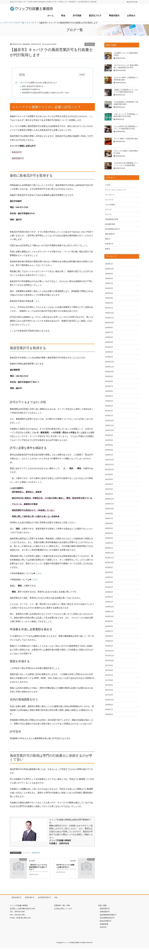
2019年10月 (109, 562)
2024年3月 (109, 352)
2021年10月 (109, 469)
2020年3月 (109, 538)
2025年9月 (109, 274)
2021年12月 (109, 460)
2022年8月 (109, 440)
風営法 (107, 239)
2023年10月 (109, 371)
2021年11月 (109, 464)
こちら (37, 303)
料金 (56, 899)
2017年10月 (109, 660)
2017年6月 (109, 680)
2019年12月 (109, 553)
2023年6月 (109, 391)
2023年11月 (109, 367)
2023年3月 (109, 406)
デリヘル (108, 214)
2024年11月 (109, 318)
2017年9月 (109, 665)
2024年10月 (109, 322)
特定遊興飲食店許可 (112, 229)
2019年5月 (109, 582)
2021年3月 (109, 489)
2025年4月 (109, 293)
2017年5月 (109, 685)
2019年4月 (109, 587)
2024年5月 (109, 342)
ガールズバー (110, 195)
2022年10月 (109, 430)
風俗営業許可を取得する (35, 89)
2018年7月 (109, 631)
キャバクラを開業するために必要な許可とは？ (42, 83)
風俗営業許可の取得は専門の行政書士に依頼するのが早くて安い (49, 93)
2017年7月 (109, 675)
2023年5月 (109, 396)
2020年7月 (109, 518)
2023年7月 (109, 386)
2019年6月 (109, 577)
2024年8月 (109, 327)
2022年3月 (109, 450)
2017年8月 (109, 670)
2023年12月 (109, 362)
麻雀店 (107, 249)
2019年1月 (109, 602)
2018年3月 (109, 646)
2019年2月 (109, 597)
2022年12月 (109, 420)
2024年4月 (109, 347)
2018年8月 (109, 626)
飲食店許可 (109, 244)
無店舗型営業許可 (44, 899)
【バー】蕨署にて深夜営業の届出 (126, 139)
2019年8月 (109, 572)
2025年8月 (109, 278)
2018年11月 (109, 611)
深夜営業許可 (30, 899)
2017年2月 (109, 695)
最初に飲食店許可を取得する (36, 86)
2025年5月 (109, 288)
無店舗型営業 (110, 224)
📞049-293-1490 (132, 2)
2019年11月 (109, 558)
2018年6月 (109, 636)
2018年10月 (109, 616)
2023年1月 (109, 415)
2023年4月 (109, 401)
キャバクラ (89, 44)
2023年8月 (109, 381)
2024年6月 (109, 337)
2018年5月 (109, 641)
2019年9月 (109, 567)
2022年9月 (109, 435)
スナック (108, 209)
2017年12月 (109, 651)
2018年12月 (109, 607)
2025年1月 (109, 308)
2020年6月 (109, 523)
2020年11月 (109, 504)
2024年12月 (109, 313)
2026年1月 (109, 264)
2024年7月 (109, 332)
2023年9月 (109, 376)
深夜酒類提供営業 (111, 219)
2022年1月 (109, 455)
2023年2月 (109, 411)
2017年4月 (109, 690)
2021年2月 (109, 494)
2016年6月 (109, 714)
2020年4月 (109, 533)
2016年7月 (109, 709)
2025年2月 (109, 303)
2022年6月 (109, 445)
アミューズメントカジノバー (115, 190)
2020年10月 (109, 509)
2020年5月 (109, 528)
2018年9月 (109, 621)
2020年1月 (109, 548)
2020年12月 (109, 499)
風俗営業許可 (36, 854)
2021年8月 (109, 474)
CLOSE (82, 74)
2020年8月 (109, 513)
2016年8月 (109, 705)
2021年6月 (109, 479)
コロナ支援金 (110, 204)
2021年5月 (109, 484)
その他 (107, 185)
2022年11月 (109, 425)
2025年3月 (109, 298)
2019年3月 (109, 592)
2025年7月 (109, 283)
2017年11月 (109, 656)
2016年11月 (109, 700)
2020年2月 (109, 543)
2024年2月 (109, 357)
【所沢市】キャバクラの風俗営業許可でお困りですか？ (38, 869)
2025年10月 (109, 269)
